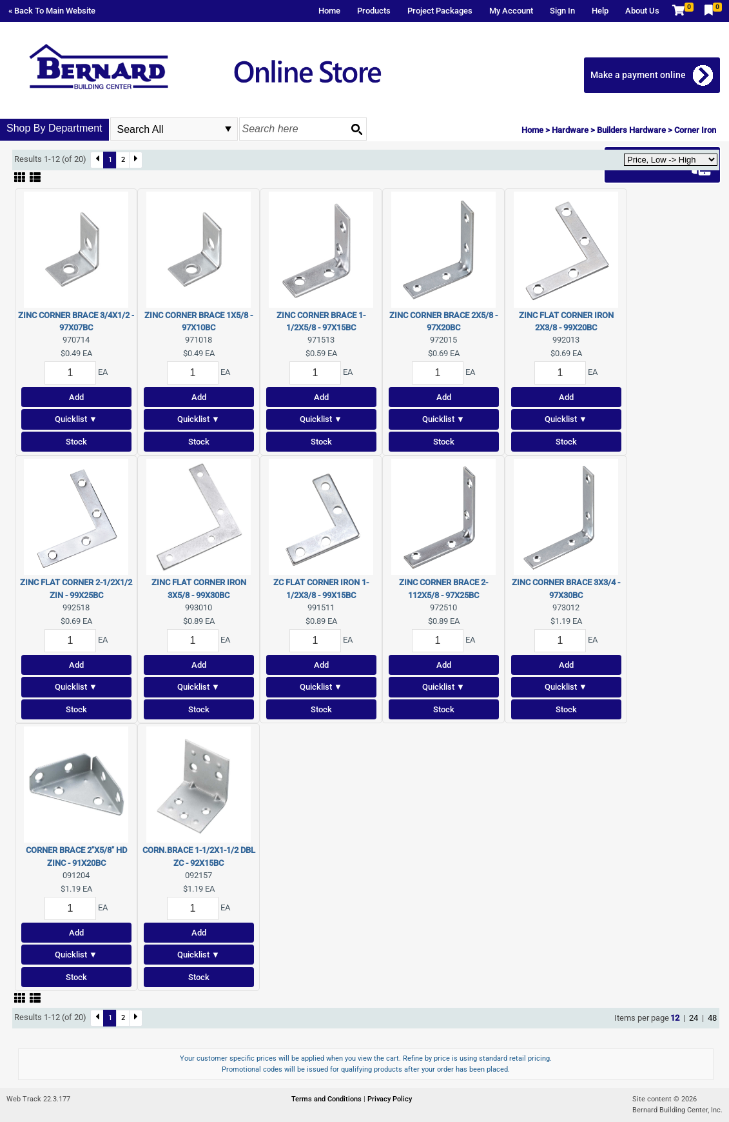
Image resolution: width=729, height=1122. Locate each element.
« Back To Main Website (51, 10)
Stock (76, 441)
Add (76, 397)
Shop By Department (54, 128)
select (228, 129)
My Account (511, 10)
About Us (642, 10)
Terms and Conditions (327, 1099)
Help (600, 10)
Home (329, 10)
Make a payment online (638, 75)
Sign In (562, 10)
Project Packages (439, 10)
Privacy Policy (389, 1099)
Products (374, 10)
